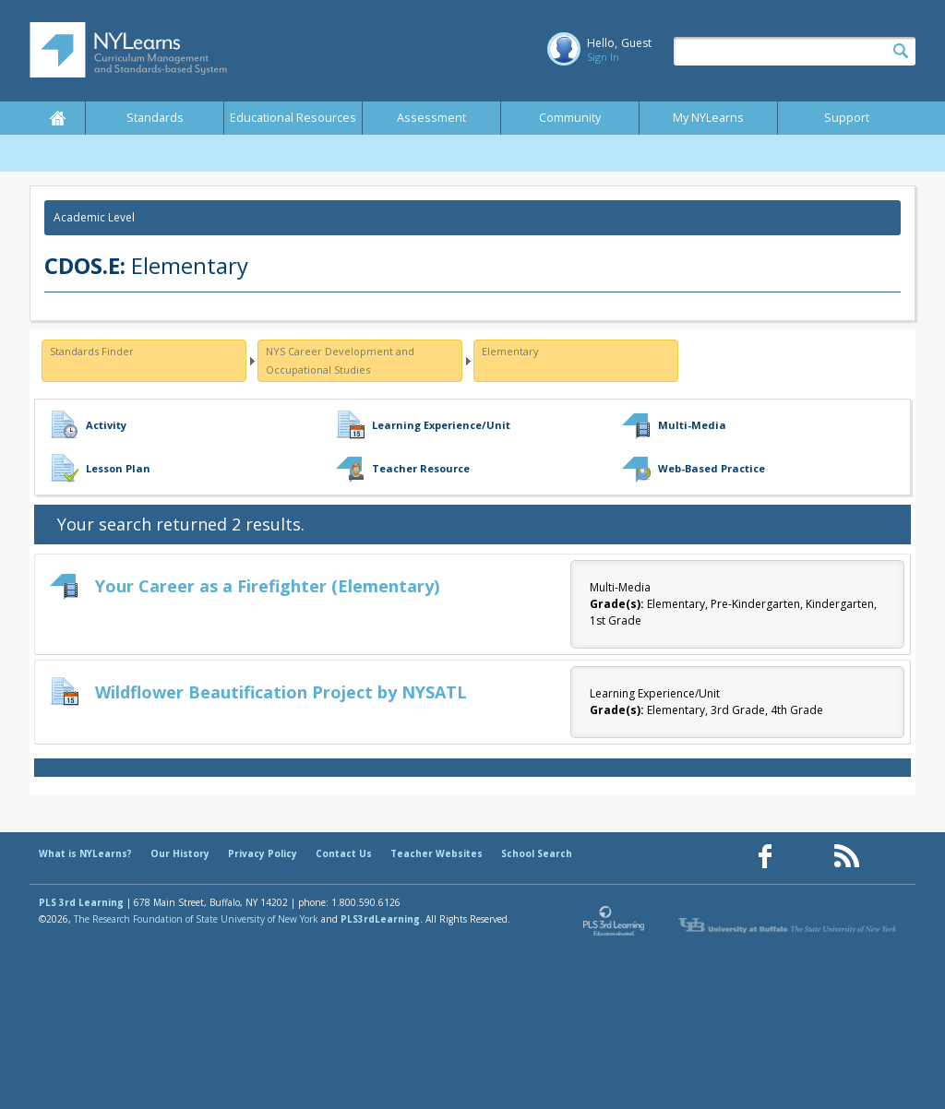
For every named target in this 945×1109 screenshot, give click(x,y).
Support (846, 117)
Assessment (431, 117)
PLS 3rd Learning (81, 902)
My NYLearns (708, 117)
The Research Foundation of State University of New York (196, 918)
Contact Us (344, 853)
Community (570, 117)
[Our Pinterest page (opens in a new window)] (805, 857)
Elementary (510, 351)
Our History (179, 853)
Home (57, 118)
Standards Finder (92, 351)
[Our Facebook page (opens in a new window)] (765, 857)
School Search (536, 853)
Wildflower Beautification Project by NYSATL (281, 692)
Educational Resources (293, 117)
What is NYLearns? (85, 853)
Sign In (603, 57)
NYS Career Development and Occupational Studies (340, 360)
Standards (155, 117)
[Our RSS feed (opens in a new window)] (846, 857)
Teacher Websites (436, 853)
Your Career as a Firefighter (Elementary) (267, 586)
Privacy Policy (262, 853)
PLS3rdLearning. (382, 918)
